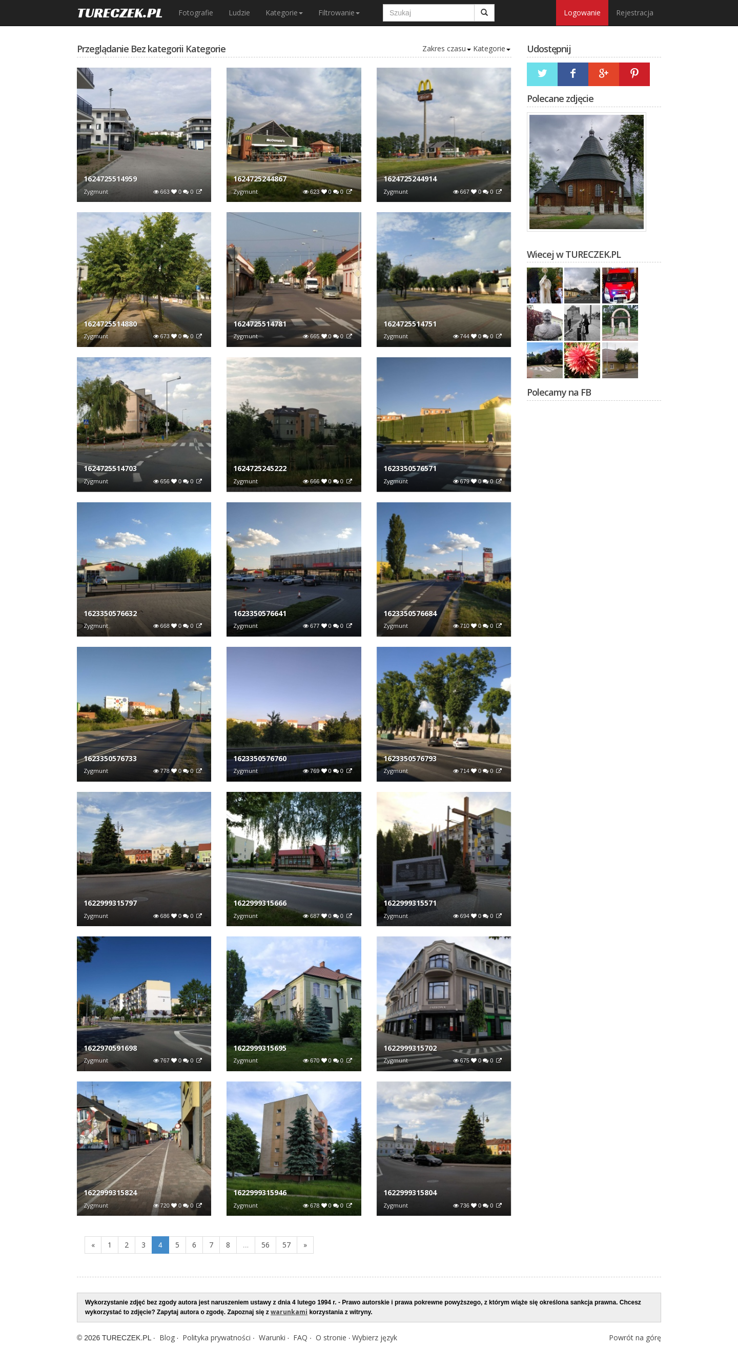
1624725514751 (410, 324)
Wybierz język (374, 1337)
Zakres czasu (446, 48)
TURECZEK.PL (120, 13)
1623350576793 (410, 758)
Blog (167, 1337)
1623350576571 (410, 468)
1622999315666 (259, 903)
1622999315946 (259, 1192)
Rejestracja (634, 12)
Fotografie (195, 12)
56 (265, 1245)
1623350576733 (110, 758)
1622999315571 (410, 903)
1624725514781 (259, 324)
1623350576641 (259, 613)
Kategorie (284, 12)
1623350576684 (410, 613)
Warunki (272, 1337)
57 (286, 1245)
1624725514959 (110, 178)
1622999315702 (410, 1048)
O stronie (331, 1337)
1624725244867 (259, 178)
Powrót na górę (635, 1337)
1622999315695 (259, 1048)
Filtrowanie (339, 12)
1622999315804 (410, 1192)
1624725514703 (110, 468)
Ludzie (239, 12)
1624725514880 (110, 324)
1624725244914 (410, 178)
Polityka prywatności (216, 1337)
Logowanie (582, 12)
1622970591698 (110, 1048)
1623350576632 (110, 613)
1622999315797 (110, 903)
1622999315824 (110, 1192)
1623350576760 (259, 758)
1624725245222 (259, 468)
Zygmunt (96, 191)
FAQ (300, 1337)
